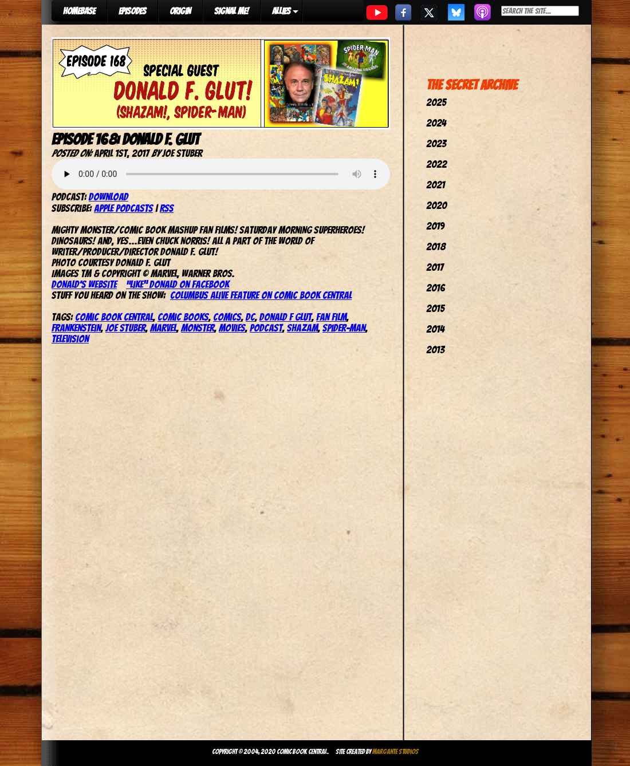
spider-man (343, 327)
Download (108, 196)
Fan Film (331, 316)
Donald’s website (84, 284)
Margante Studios (395, 751)
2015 (435, 308)
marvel (163, 327)
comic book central (114, 316)
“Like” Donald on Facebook (177, 284)
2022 (436, 164)
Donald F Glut (285, 316)
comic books (183, 316)
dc (250, 316)
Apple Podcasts (123, 208)
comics (227, 316)
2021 (435, 184)
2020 (436, 205)
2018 (436, 246)
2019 (435, 225)
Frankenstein (76, 327)
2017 (434, 267)
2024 (436, 122)
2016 (435, 287)
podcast (266, 327)
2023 (436, 143)
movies (232, 327)
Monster (197, 327)
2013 (435, 349)
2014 (435, 328)
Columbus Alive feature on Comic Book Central (261, 295)
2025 (436, 102)
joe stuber (125, 327)
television (70, 338)
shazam (302, 327)
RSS (167, 208)
